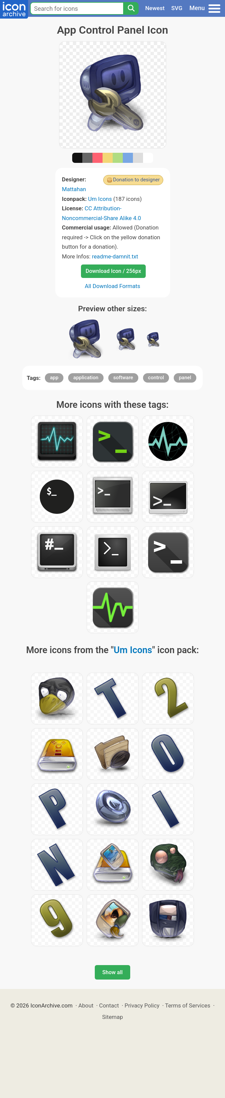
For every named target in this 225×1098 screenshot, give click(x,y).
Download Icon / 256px (113, 271)
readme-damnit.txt (115, 256)
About (85, 1005)
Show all (112, 972)
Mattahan (74, 189)
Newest (155, 8)
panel (185, 378)
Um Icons (100, 199)
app (54, 378)
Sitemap (112, 1017)
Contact (109, 1005)
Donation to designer (136, 180)
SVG (176, 8)
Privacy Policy (141, 1005)
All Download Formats (112, 286)
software (123, 378)
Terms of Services (187, 1005)
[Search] (131, 8)
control (156, 378)
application (85, 378)
